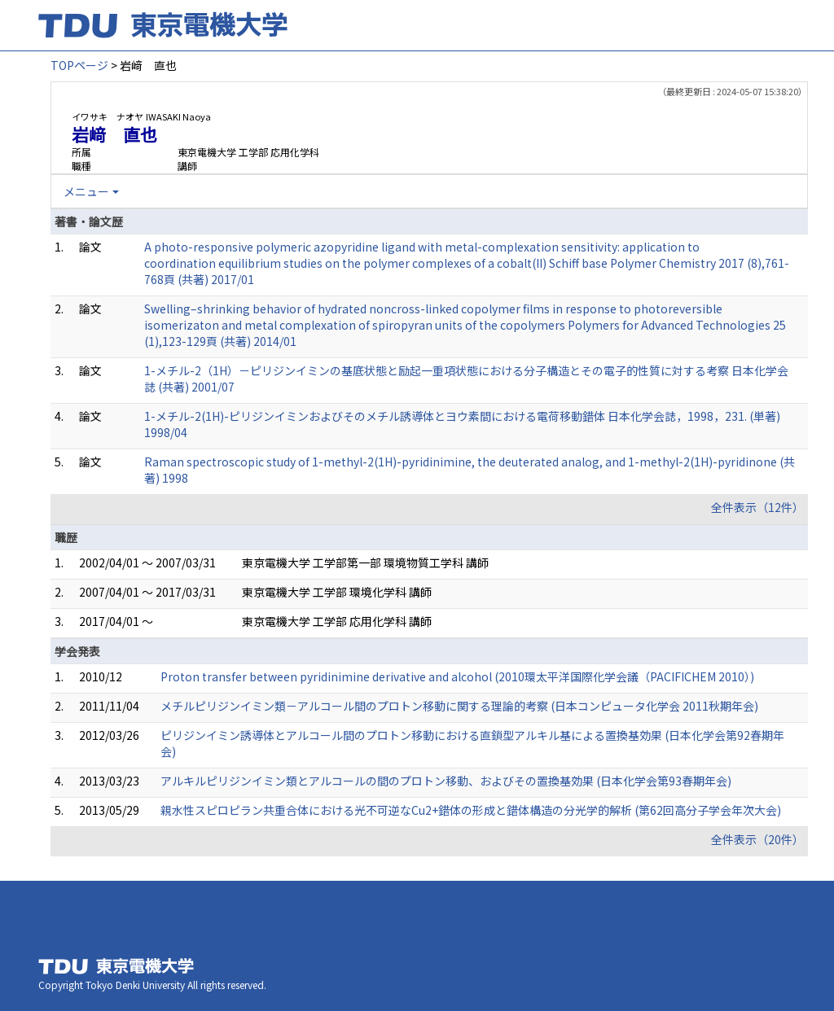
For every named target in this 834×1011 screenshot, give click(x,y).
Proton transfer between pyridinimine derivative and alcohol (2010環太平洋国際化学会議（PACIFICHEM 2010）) (457, 676)
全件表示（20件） (757, 839)
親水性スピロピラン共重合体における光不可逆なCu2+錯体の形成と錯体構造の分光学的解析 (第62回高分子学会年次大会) (470, 810)
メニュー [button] (86, 191)
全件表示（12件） (757, 507)
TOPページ (79, 65)
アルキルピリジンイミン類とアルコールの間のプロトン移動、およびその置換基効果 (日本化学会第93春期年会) (445, 780)
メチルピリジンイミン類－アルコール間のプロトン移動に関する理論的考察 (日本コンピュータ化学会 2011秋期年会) (459, 706)
